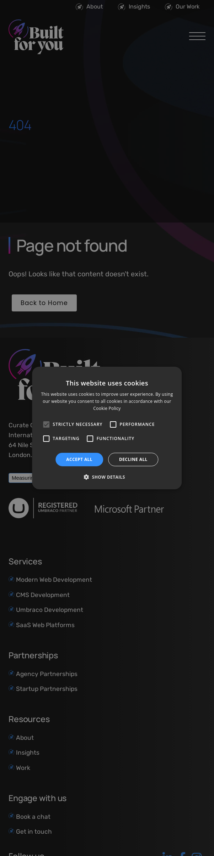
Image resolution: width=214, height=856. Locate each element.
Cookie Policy (107, 408)
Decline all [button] (133, 459)
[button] (107, 476)
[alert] (107, 428)
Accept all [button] (79, 459)
